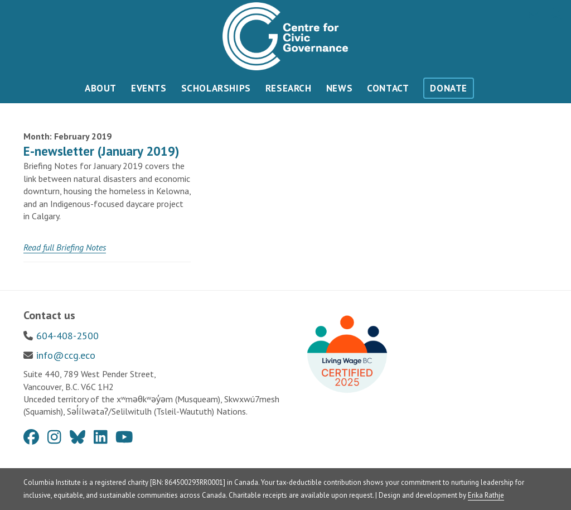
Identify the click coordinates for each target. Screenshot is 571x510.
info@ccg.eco (65, 355)
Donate (448, 88)
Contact (388, 88)
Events (149, 88)
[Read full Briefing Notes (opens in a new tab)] (64, 247)
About (101, 88)
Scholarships (216, 88)
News (339, 88)
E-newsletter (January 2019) (101, 151)
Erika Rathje (486, 495)
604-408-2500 (67, 335)
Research (288, 88)
